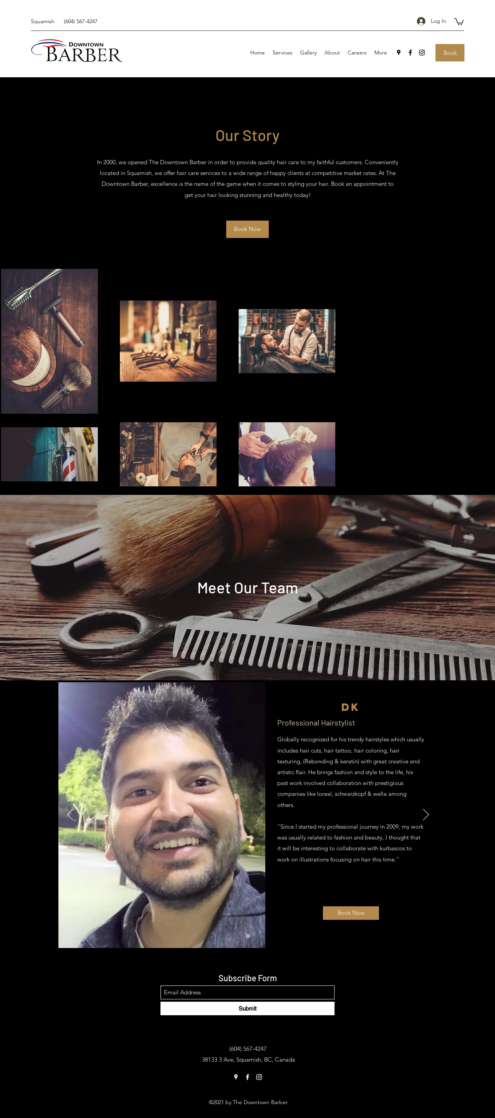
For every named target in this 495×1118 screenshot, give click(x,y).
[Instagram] (422, 52)
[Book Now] (247, 229)
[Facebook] (410, 52)
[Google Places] (399, 52)
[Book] (449, 52)
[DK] (248, 936)
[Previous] (70, 815)
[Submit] (247, 1008)
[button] (459, 21)
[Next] (426, 815)
